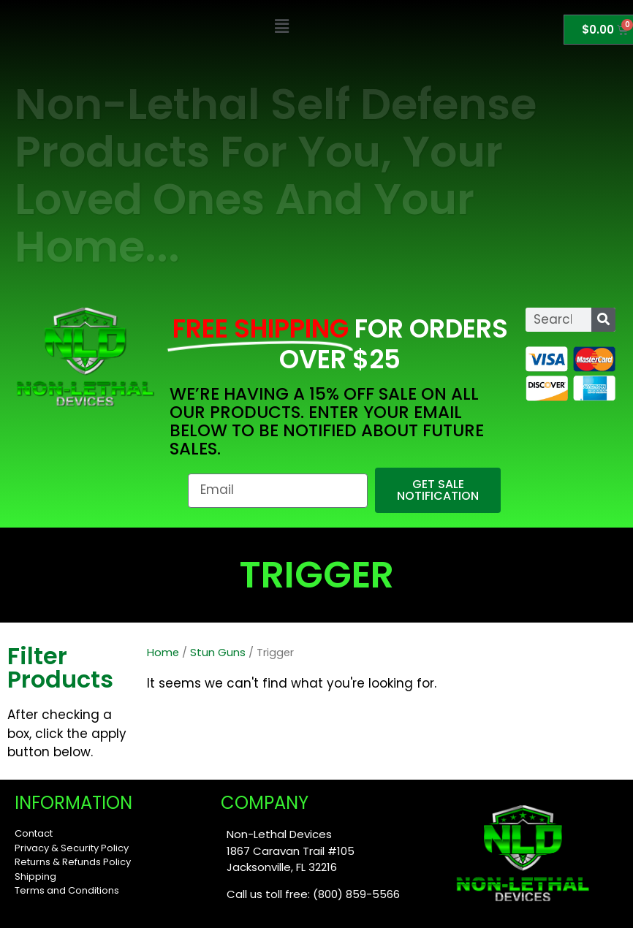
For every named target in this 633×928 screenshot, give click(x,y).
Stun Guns (218, 652)
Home (163, 652)
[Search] (603, 320)
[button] (282, 27)
